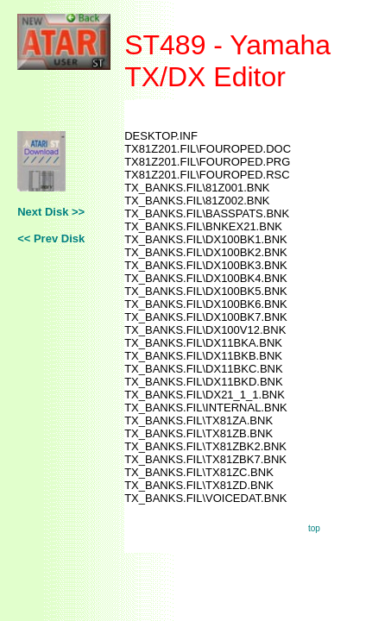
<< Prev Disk (51, 238)
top (314, 528)
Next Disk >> (51, 211)
